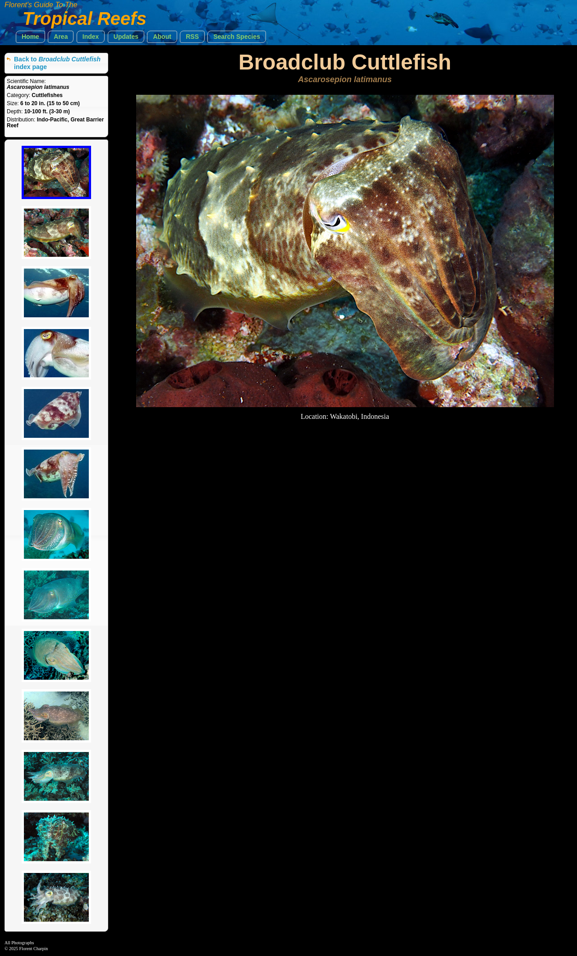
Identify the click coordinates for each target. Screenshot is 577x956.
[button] (30, 37)
